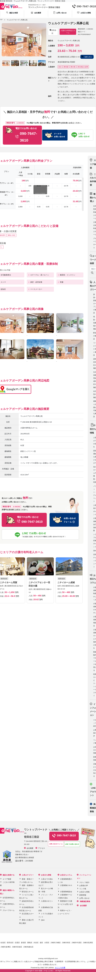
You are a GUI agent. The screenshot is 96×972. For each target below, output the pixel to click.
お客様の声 (83, 885)
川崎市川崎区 (55, 943)
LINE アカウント (93, 791)
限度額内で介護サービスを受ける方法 (65, 904)
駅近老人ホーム (28, 892)
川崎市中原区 (76, 943)
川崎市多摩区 (6, 947)
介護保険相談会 (66, 892)
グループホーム (9, 910)
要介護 (73, 67)
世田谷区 (10, 943)
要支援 (66, 67)
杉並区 (3, 943)
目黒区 (17, 943)
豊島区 (29, 943)
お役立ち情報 (84, 892)
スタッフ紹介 (84, 882)
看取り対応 (11, 235)
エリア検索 (93, 164)
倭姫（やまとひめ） (46, 971)
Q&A (43, 920)
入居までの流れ (47, 879)
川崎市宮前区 (17, 947)
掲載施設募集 (93, 808)
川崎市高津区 (88, 943)
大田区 (46, 943)
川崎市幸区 (66, 943)
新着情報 (82, 895)
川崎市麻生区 (28, 947)
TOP (1, 19)
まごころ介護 (60, 968)
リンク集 (82, 889)
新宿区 (23, 943)
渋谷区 (36, 943)
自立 (60, 67)
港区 (41, 943)
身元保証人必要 (83, 67)
